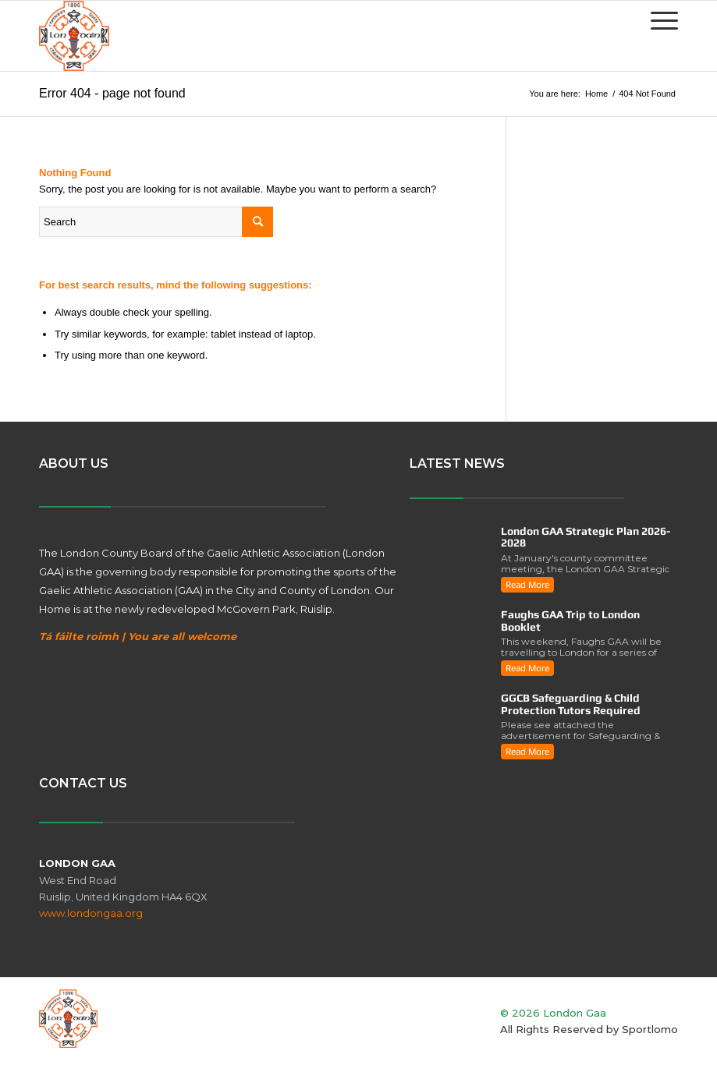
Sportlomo (650, 1029)
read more (527, 584)
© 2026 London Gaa (553, 1013)
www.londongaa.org (91, 913)
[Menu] (656, 20)
